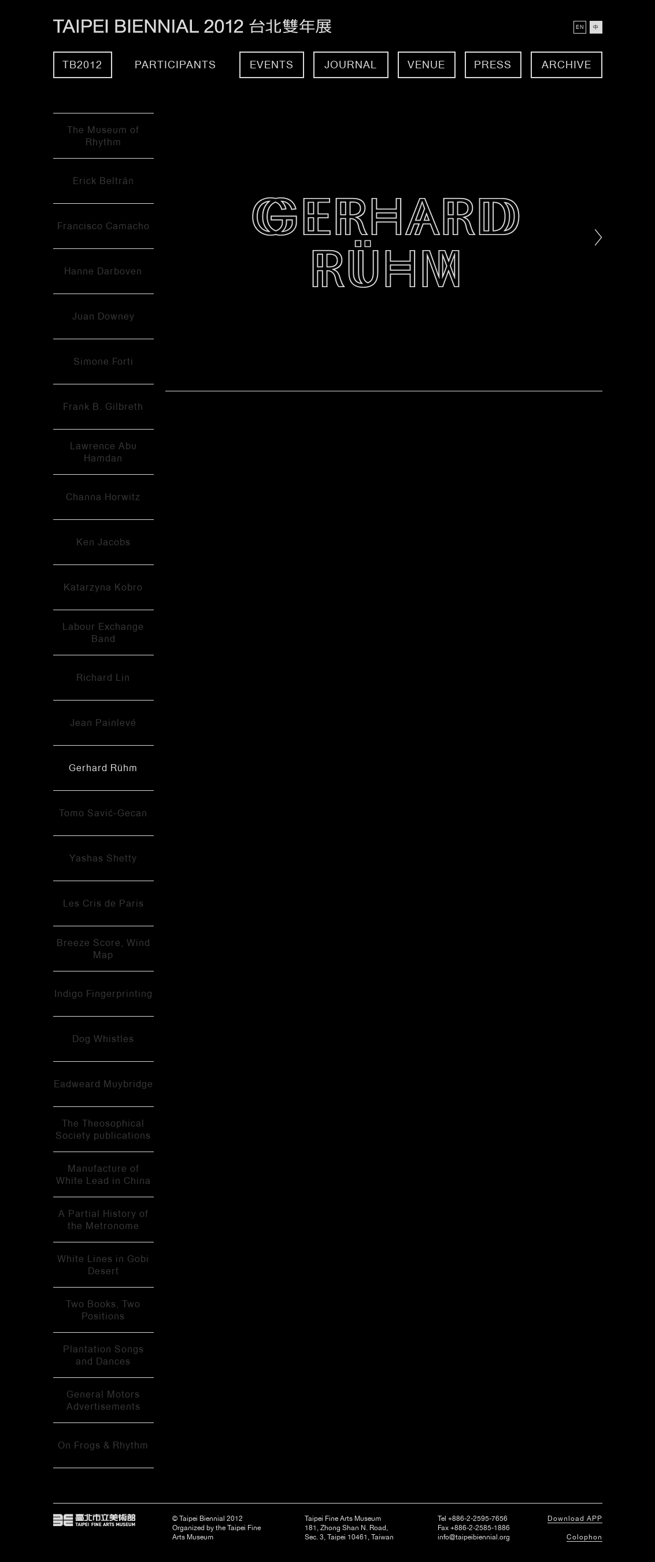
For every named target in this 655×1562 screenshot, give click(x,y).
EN (580, 27)
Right (598, 237)
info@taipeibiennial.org (474, 1537)
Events (272, 64)
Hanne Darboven (103, 271)
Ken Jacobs (103, 542)
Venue (426, 64)
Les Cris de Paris (103, 903)
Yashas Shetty (103, 858)
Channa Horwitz (103, 497)
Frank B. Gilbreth (103, 406)
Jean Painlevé (103, 722)
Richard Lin (103, 677)
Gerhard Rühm (103, 767)
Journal (350, 64)
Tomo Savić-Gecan (103, 813)
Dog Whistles (103, 1038)
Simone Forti (103, 361)
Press (493, 64)
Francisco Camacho (103, 226)
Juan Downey (103, 316)
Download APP (574, 1519)
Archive (566, 64)
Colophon (584, 1537)
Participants (175, 64)
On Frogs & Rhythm (103, 1445)
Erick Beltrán (103, 180)
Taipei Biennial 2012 (205, 26)
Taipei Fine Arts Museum (94, 1520)
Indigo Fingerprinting (103, 993)
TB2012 (82, 64)
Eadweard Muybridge (103, 1084)
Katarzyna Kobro (103, 587)
